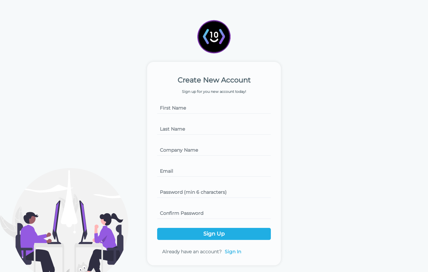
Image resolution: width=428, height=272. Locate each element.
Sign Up (214, 234)
